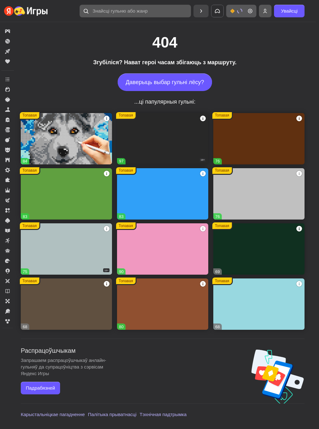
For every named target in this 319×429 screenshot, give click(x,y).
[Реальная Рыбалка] (259, 249)
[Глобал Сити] (259, 138)
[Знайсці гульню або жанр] (135, 11)
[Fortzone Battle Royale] (66, 194)
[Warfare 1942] (66, 249)
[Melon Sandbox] (162, 138)
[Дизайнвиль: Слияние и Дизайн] (162, 304)
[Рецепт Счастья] (162, 249)
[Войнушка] (259, 194)
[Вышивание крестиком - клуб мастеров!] (66, 138)
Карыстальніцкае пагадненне (53, 414)
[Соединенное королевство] (162, 194)
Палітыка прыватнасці (112, 414)
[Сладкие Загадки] (259, 304)
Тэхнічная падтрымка (163, 414)
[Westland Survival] (66, 304)
